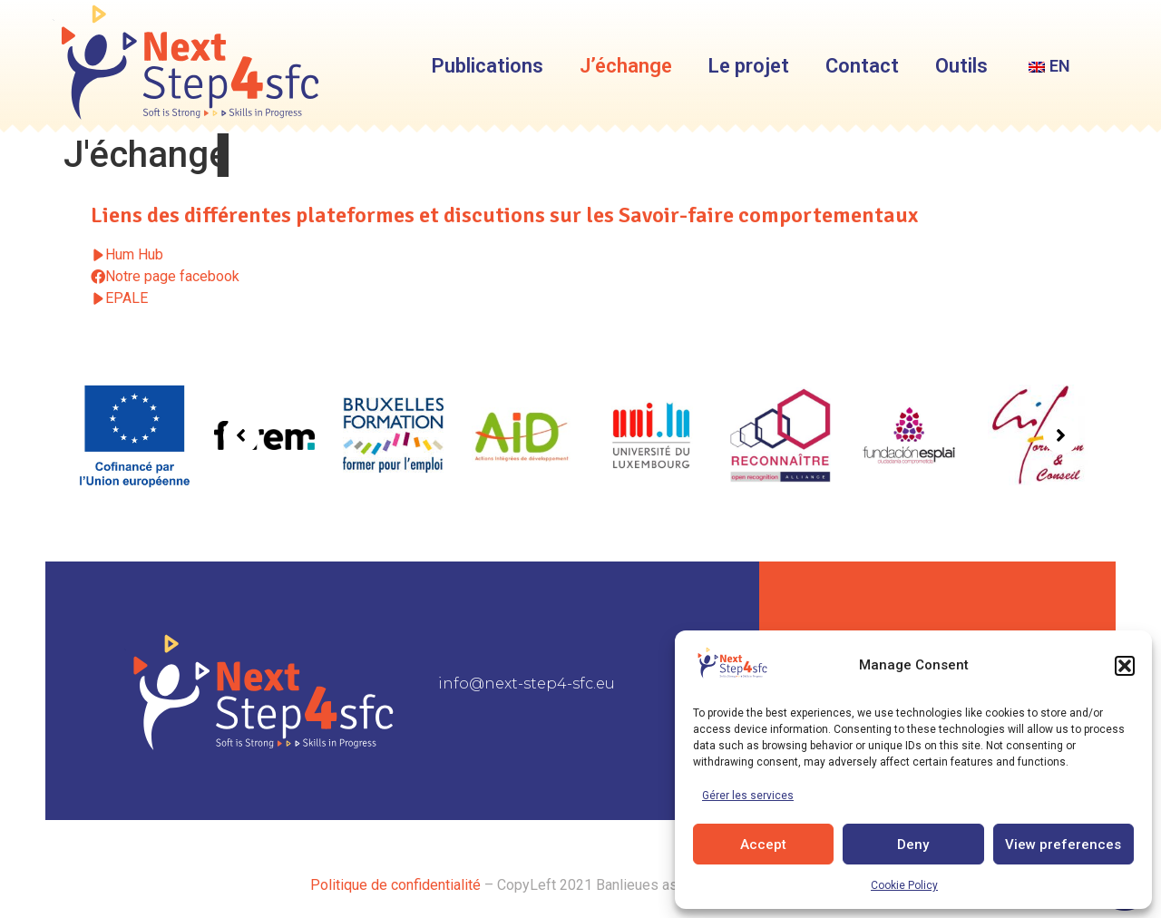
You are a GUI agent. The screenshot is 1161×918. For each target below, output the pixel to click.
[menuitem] (1047, 66)
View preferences (1063, 844)
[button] (1125, 666)
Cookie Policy (904, 885)
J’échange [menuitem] (626, 65)
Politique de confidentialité (395, 885)
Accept (763, 844)
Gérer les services (748, 795)
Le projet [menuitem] (748, 65)
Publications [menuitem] (487, 65)
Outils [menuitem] (961, 65)
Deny (913, 844)
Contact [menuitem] (862, 65)
